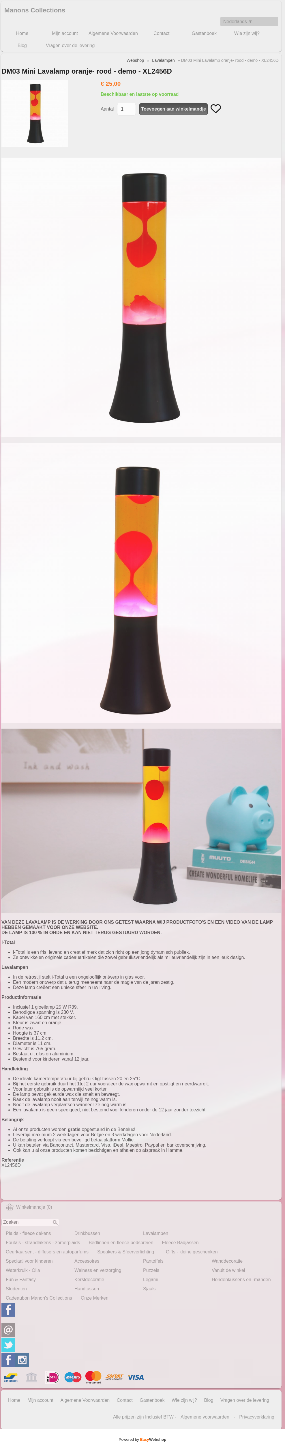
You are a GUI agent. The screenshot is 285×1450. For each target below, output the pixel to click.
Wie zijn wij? (247, 33)
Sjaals (149, 1288)
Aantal (107, 109)
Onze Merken (94, 1298)
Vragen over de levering (70, 45)
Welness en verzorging (97, 1270)
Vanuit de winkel (228, 1270)
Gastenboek (204, 33)
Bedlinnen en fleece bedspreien (121, 1242)
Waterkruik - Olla (23, 1270)
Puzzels (151, 1270)
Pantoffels (153, 1261)
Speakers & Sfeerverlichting (125, 1251)
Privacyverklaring (256, 1416)
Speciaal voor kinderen (29, 1261)
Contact (161, 33)
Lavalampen (155, 1233)
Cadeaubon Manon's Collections (39, 1298)
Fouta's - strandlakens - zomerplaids (43, 1242)
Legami (150, 1279)
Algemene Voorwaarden (113, 33)
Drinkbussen (87, 1233)
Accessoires (86, 1261)
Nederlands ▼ (238, 21)
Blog (22, 45)
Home (22, 33)
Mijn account (65, 33)
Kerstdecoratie (89, 1279)
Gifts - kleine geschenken (192, 1251)
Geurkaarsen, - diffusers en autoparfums (47, 1251)
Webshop (135, 60)
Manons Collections (34, 10)
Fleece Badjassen (180, 1242)
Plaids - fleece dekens (28, 1233)
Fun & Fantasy (21, 1279)
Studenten (16, 1288)
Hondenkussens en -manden (241, 1279)
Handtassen (86, 1288)
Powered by (142, 1439)
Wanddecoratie (227, 1261)
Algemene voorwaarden (205, 1416)
